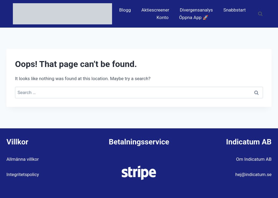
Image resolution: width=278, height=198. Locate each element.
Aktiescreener (155, 10)
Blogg (125, 10)
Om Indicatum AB (254, 159)
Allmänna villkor (22, 159)
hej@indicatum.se (253, 174)
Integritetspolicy (22, 174)
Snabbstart (234, 10)
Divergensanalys (196, 10)
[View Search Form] (260, 14)
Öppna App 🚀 (193, 17)
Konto (163, 17)
